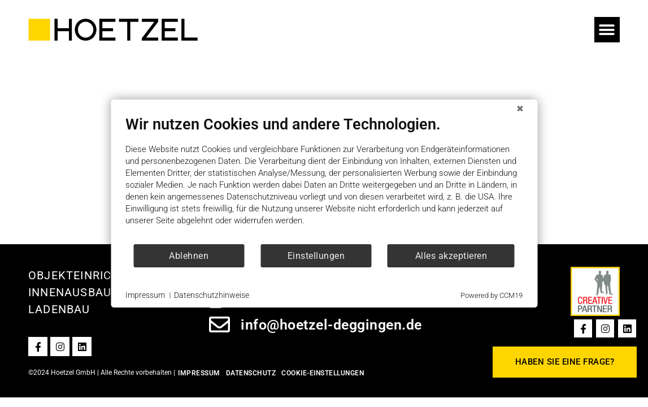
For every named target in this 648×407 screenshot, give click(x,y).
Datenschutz (251, 373)
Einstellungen (316, 255)
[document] (324, 179)
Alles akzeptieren (451, 255)
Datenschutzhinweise (211, 295)
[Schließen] (519, 108)
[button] (607, 29)
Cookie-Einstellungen (322, 373)
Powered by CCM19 (491, 295)
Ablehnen (188, 255)
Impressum (199, 373)
